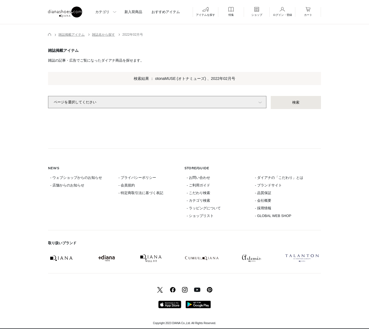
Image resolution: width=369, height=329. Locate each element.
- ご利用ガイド (198, 185)
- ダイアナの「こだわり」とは (279, 178)
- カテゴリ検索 (198, 200)
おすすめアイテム (165, 12)
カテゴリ (102, 12)
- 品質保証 (263, 193)
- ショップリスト (200, 216)
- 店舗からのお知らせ (67, 185)
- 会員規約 (126, 185)
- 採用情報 (263, 208)
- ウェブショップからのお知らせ (76, 178)
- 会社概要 (263, 200)
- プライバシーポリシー (137, 178)
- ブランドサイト (268, 185)
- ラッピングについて (204, 208)
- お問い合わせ (198, 178)
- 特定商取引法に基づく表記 (140, 193)
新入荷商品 (133, 12)
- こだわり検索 (198, 193)
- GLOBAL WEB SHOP (273, 216)
